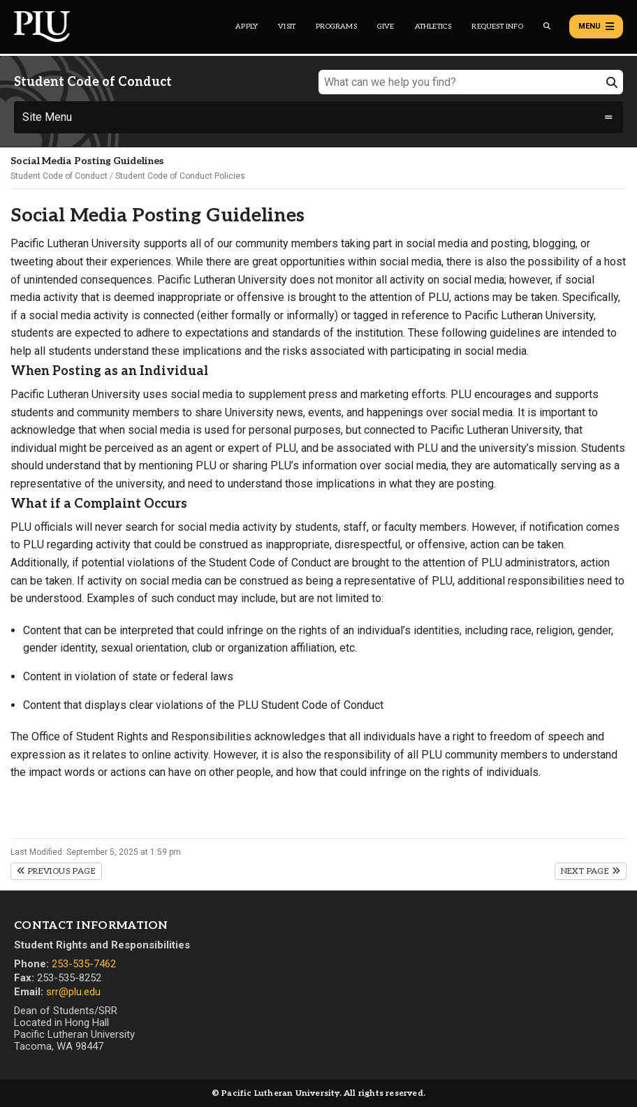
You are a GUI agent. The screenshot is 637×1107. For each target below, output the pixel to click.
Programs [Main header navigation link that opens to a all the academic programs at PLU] (336, 26)
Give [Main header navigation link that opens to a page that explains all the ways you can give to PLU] (386, 26)
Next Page (590, 871)
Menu (596, 26)
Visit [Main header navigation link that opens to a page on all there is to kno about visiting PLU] (286, 26)
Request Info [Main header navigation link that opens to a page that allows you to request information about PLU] (496, 26)
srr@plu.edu (73, 991)
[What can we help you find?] (470, 82)
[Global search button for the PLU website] (547, 26)
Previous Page (56, 871)
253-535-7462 (84, 964)
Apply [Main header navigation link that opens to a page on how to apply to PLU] (246, 26)
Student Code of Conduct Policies (180, 176)
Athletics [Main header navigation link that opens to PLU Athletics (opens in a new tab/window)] (433, 26)
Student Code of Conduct (59, 176)
